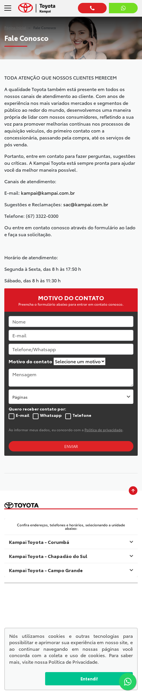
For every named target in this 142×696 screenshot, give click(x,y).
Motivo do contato (30, 361)
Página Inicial (15, 27)
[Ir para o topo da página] (133, 490)
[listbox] (71, 396)
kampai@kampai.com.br (48, 192)
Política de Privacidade (73, 661)
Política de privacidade (103, 429)
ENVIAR (71, 446)
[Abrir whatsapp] (123, 8)
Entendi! (89, 679)
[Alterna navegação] (8, 8)
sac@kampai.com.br (85, 204)
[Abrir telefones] (92, 8)
